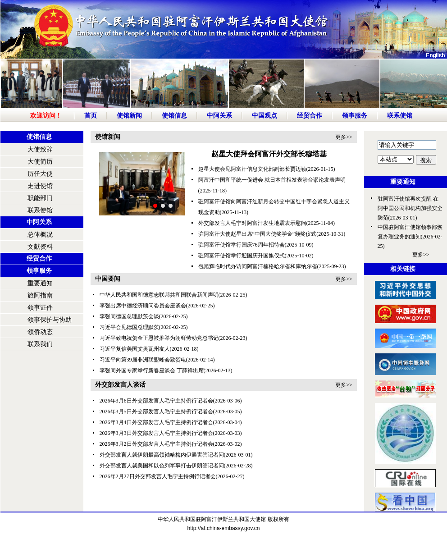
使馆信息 (174, 115)
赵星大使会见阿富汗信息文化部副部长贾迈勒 (252, 169)
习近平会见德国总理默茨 (129, 327)
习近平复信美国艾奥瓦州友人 (135, 349)
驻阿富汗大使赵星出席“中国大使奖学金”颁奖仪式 (257, 234)
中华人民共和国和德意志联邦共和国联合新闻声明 (159, 295)
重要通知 (40, 283)
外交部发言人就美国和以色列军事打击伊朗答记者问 (162, 465)
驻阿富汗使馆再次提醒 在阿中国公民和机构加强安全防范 (410, 208)
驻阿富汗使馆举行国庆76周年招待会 (241, 245)
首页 (90, 115)
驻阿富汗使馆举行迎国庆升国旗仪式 (241, 255)
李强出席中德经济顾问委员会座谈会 (143, 305)
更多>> (343, 137)
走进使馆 (40, 186)
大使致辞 (40, 149)
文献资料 (40, 246)
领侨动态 (40, 332)
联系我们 (40, 344)
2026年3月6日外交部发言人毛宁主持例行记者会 (156, 401)
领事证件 (40, 307)
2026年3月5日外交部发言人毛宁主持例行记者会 (156, 411)
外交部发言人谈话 (120, 384)
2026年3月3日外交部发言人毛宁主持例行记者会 (156, 433)
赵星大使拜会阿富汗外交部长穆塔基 (269, 154)
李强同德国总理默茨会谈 (129, 316)
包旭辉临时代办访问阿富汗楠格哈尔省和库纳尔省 (257, 266)
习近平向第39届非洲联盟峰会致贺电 (143, 360)
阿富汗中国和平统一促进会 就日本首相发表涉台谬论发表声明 (272, 180)
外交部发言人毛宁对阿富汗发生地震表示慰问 (252, 223)
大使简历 (40, 161)
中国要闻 (107, 278)
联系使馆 (399, 115)
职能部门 (40, 198)
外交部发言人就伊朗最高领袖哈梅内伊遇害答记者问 (162, 455)
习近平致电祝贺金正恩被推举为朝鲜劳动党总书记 (159, 338)
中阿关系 (219, 115)
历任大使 (40, 173)
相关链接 (402, 268)
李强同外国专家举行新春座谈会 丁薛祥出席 (152, 370)
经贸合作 (309, 115)
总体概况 (40, 234)
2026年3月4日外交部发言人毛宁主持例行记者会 (156, 422)
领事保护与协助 (49, 319)
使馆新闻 (129, 115)
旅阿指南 (40, 295)
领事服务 (354, 115)
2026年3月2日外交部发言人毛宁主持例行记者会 (156, 444)
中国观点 (264, 115)
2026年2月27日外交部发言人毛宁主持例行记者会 (158, 476)
